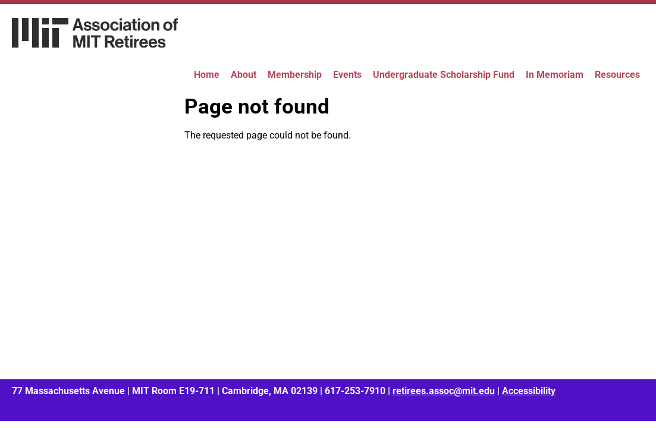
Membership (295, 74)
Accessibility (528, 390)
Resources (617, 74)
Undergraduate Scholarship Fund (443, 74)
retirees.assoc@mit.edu (444, 390)
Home (206, 74)
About (243, 74)
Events (347, 74)
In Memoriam (554, 74)
